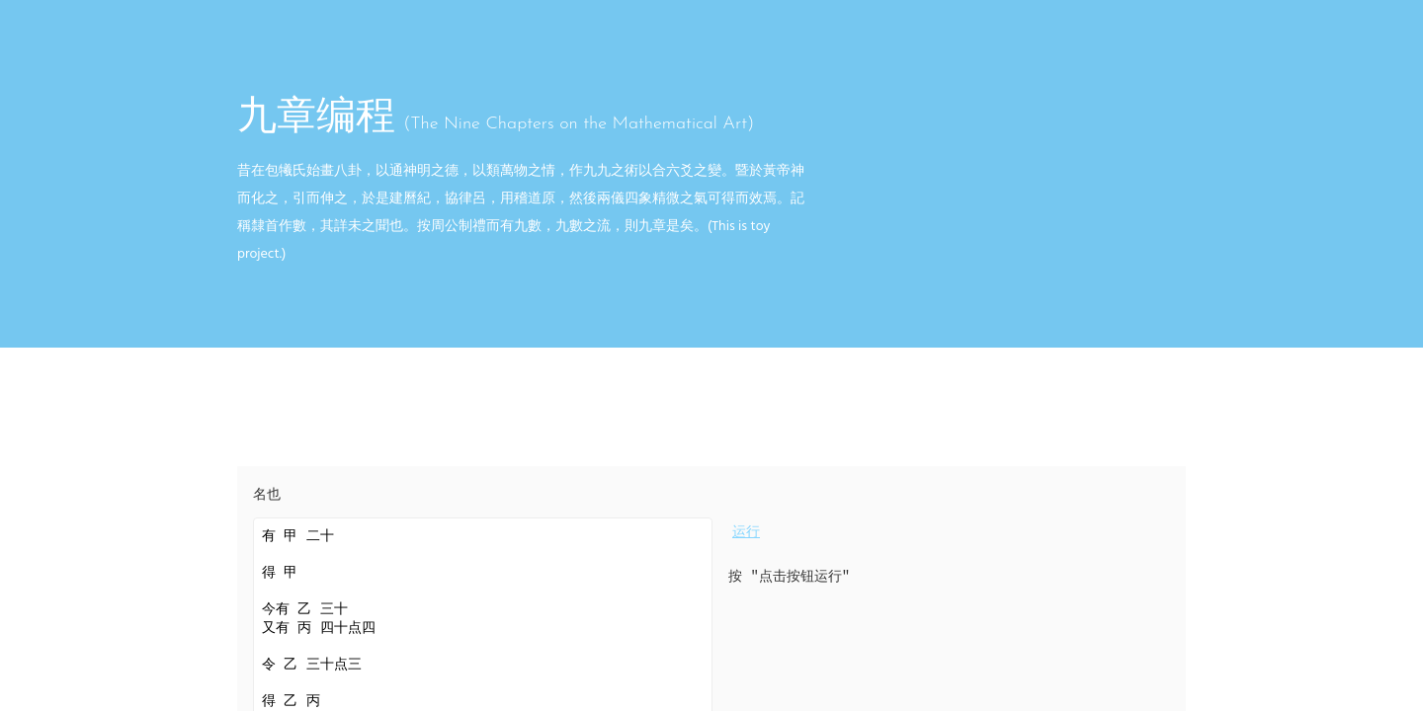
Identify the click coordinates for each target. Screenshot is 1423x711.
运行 (746, 532)
